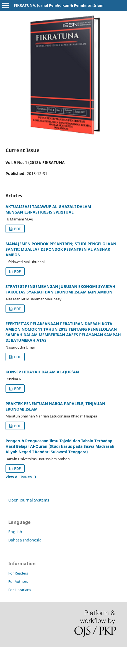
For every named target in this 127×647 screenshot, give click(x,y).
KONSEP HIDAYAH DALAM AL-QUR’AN (42, 371)
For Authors (18, 581)
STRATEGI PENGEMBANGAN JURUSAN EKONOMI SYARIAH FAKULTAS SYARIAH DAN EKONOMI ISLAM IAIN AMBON (60, 289)
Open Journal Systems (28, 500)
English (15, 531)
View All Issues (19, 476)
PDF (17, 228)
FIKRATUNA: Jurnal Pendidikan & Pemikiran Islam (58, 5)
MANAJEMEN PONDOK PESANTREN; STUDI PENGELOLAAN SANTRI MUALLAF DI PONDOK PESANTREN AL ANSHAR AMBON (61, 249)
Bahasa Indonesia (25, 540)
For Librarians (19, 589)
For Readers (18, 573)
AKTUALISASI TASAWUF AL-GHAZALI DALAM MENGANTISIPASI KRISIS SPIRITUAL (48, 209)
